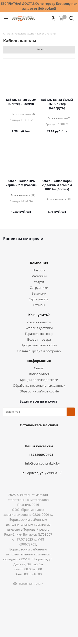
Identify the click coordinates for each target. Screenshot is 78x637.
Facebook (22, 435)
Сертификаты (39, 299)
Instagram (33, 435)
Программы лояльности (39, 345)
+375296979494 (41, 455)
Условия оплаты (39, 322)
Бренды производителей (39, 380)
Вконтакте (12, 435)
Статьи (39, 368)
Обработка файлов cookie (39, 391)
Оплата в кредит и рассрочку (39, 351)
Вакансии (39, 293)
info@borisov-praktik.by (42, 463)
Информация (39, 361)
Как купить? (39, 315)
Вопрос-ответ (39, 374)
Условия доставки (39, 328)
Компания (39, 263)
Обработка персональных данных (39, 385)
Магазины (39, 276)
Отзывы (39, 305)
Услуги (39, 282)
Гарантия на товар (39, 334)
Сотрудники (39, 287)
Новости (39, 270)
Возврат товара (39, 339)
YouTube (54, 435)
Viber (64, 435)
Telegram (43, 435)
